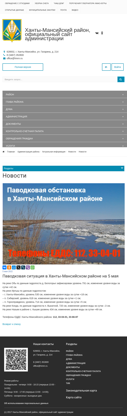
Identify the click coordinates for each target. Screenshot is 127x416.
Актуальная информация (53, 152)
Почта (63, 10)
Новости (72, 152)
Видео (75, 10)
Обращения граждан (19, 138)
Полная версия (23, 67)
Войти (117, 67)
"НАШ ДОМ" (59, 3)
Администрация (16, 116)
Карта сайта (74, 397)
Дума (9, 109)
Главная (11, 152)
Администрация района (28, 152)
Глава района (15, 102)
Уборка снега (42, 3)
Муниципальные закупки (42, 10)
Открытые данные (14, 10)
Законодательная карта (81, 390)
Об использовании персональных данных (26, 403)
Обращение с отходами (17, 3)
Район (10, 94)
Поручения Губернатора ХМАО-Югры (87, 3)
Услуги (10, 146)
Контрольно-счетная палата (25, 131)
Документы (13, 124)
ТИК (68, 383)
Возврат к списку (11, 324)
